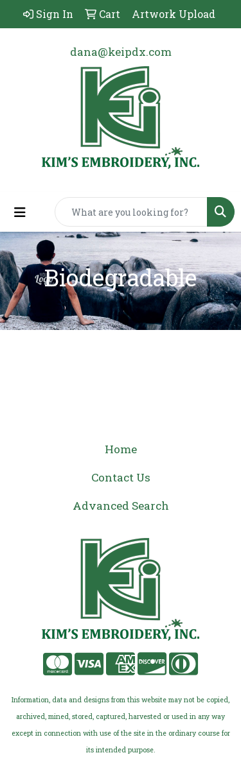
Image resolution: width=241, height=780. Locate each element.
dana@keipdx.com (121, 51)
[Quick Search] (131, 212)
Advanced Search (121, 505)
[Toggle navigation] (19, 212)
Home (121, 449)
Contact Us (120, 477)
